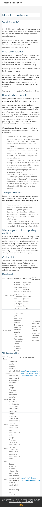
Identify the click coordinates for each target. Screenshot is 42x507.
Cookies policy (27, 502)
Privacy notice (15, 502)
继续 (21, 505)
